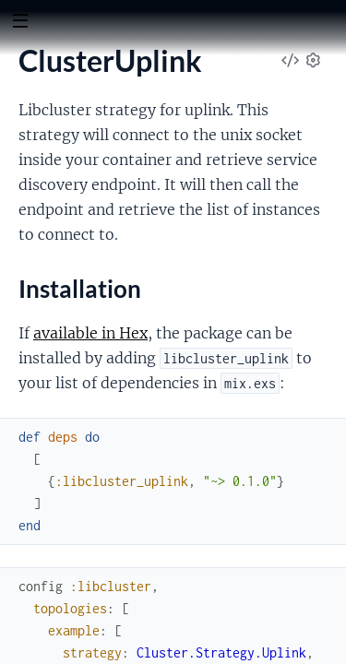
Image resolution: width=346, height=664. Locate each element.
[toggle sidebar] (20, 23)
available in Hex (90, 333)
